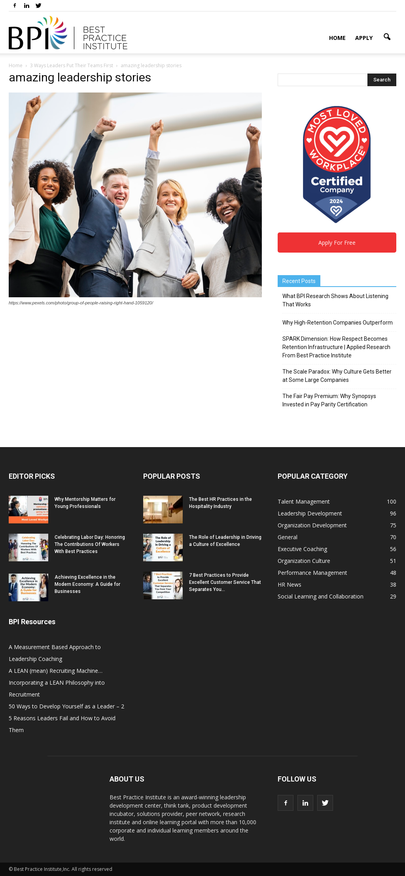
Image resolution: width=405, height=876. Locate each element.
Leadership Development (310, 513)
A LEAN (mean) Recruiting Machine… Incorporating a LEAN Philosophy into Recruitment (57, 682)
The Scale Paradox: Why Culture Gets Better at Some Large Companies (337, 375)
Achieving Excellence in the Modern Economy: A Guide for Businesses (87, 584)
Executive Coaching (302, 549)
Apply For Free (337, 242)
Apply (364, 38)
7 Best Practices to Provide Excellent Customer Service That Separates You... (225, 582)
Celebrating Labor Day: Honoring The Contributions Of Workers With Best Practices (90, 544)
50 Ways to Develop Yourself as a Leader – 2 (66, 706)
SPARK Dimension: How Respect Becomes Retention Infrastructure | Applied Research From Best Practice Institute (336, 347)
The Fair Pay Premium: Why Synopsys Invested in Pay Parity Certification (329, 400)
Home (337, 38)
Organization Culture (304, 560)
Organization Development (312, 525)
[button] (386, 37)
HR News (289, 584)
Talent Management (304, 501)
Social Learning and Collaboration (320, 596)
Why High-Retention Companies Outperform (337, 322)
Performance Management (312, 572)
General (287, 537)
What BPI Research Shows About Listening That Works (335, 300)
